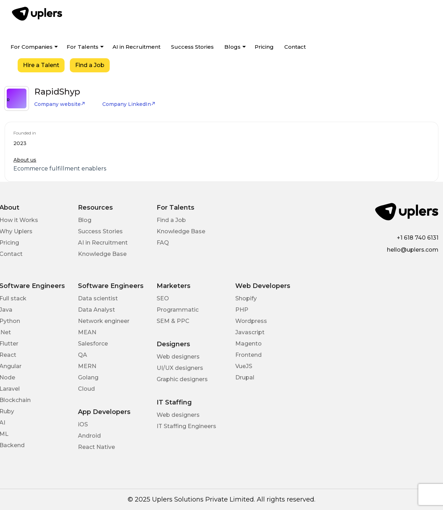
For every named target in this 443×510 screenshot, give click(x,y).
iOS (83, 424)
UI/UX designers (180, 368)
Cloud (86, 388)
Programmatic (178, 309)
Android (89, 435)
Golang (88, 377)
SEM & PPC (173, 321)
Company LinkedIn (129, 104)
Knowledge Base (102, 254)
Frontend (248, 355)
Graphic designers (182, 379)
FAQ (163, 242)
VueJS (243, 366)
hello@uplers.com (412, 249)
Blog (84, 220)
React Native (96, 447)
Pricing (264, 46)
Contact (295, 46)
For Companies (32, 46)
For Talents (82, 46)
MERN (87, 366)
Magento (248, 343)
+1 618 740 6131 (417, 237)
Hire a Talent (41, 65)
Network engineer (103, 321)
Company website (59, 104)
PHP (241, 309)
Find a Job (89, 65)
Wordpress (251, 321)
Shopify (246, 298)
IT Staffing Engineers (186, 426)
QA (82, 355)
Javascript (250, 332)
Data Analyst (96, 309)
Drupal (244, 377)
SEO (163, 298)
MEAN (87, 332)
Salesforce (93, 343)
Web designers (178, 356)
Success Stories (192, 46)
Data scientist (98, 298)
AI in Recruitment (136, 46)
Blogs (232, 46)
